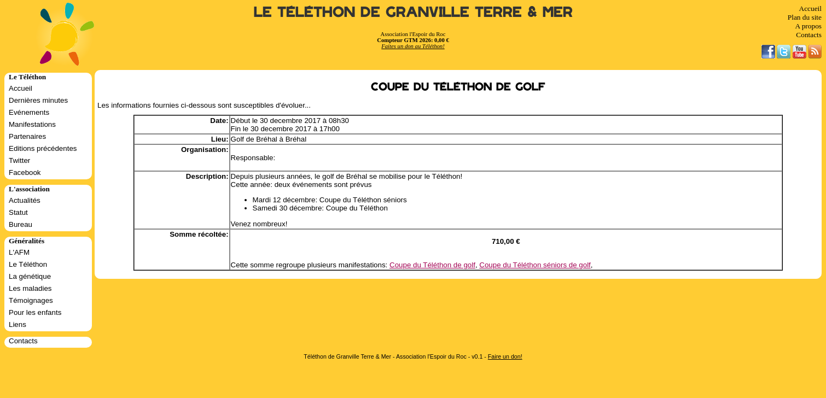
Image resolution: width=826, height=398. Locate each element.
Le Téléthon (28, 264)
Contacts (809, 35)
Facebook (25, 172)
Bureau (20, 224)
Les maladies (30, 288)
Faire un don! (505, 356)
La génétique (30, 276)
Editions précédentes (43, 148)
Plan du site (805, 17)
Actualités (24, 200)
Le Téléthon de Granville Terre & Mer (413, 12)
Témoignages (31, 300)
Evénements (29, 112)
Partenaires (27, 136)
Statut (18, 212)
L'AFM (19, 252)
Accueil (810, 8)
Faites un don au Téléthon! (412, 46)
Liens (17, 324)
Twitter (19, 160)
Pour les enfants (35, 312)
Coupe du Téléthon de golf (432, 265)
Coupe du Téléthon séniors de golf (535, 265)
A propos (808, 26)
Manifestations (32, 124)
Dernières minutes (38, 100)
